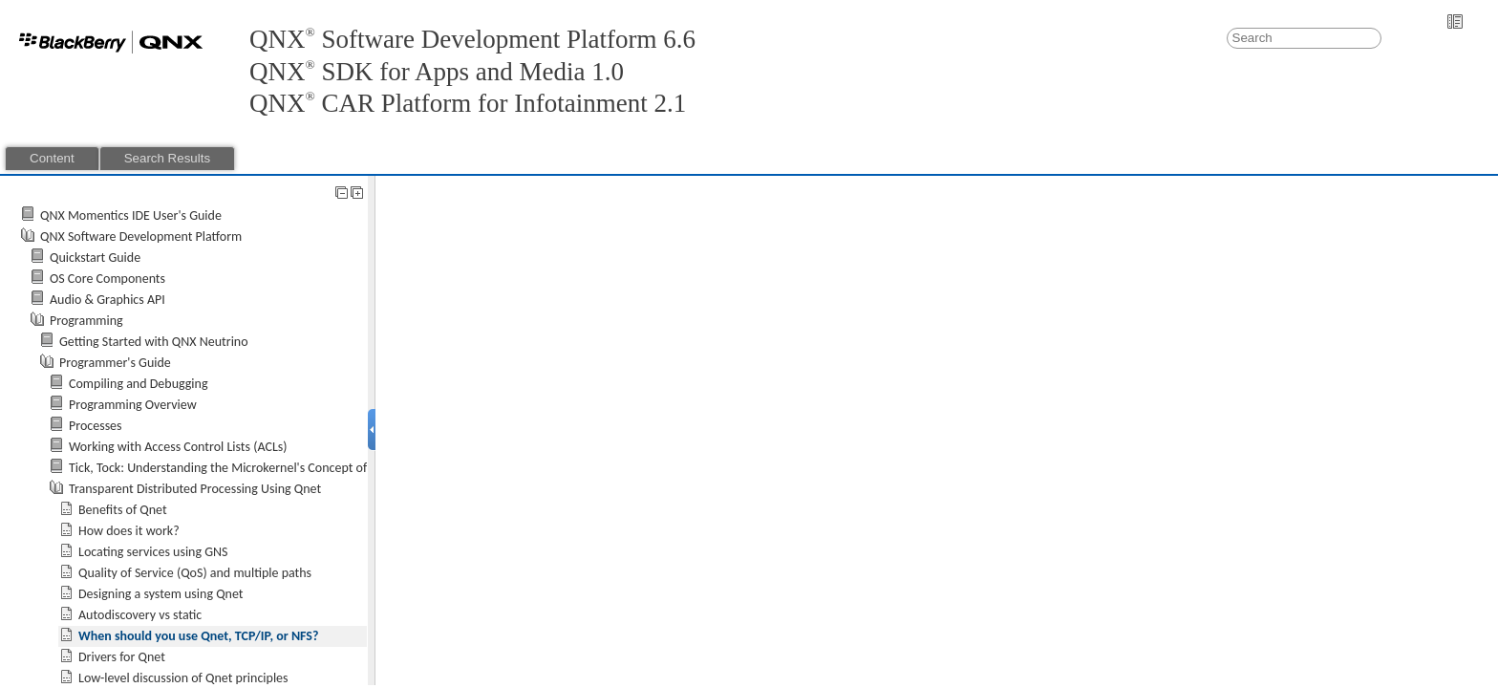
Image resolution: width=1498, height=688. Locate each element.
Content (52, 158)
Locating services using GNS (153, 552)
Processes (95, 426)
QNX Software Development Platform (141, 236)
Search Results (167, 158)
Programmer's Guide (115, 363)
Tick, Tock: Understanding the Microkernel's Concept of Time (233, 468)
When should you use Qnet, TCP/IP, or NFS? (198, 636)
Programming (86, 320)
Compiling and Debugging (138, 384)
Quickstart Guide (95, 257)
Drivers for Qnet (121, 657)
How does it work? (129, 531)
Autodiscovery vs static (140, 615)
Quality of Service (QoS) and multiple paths (194, 573)
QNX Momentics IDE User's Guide (131, 215)
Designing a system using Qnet (161, 594)
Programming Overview (133, 405)
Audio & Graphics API (107, 299)
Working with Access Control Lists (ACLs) (178, 447)
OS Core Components (107, 278)
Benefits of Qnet (122, 510)
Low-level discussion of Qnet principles (183, 678)
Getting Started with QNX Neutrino (153, 341)
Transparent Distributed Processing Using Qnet (195, 489)
